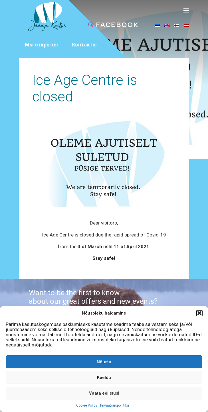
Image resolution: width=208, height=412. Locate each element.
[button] (199, 313)
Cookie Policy (86, 405)
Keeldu (104, 377)
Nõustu (104, 361)
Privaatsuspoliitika (114, 405)
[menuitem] (157, 25)
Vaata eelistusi (104, 393)
